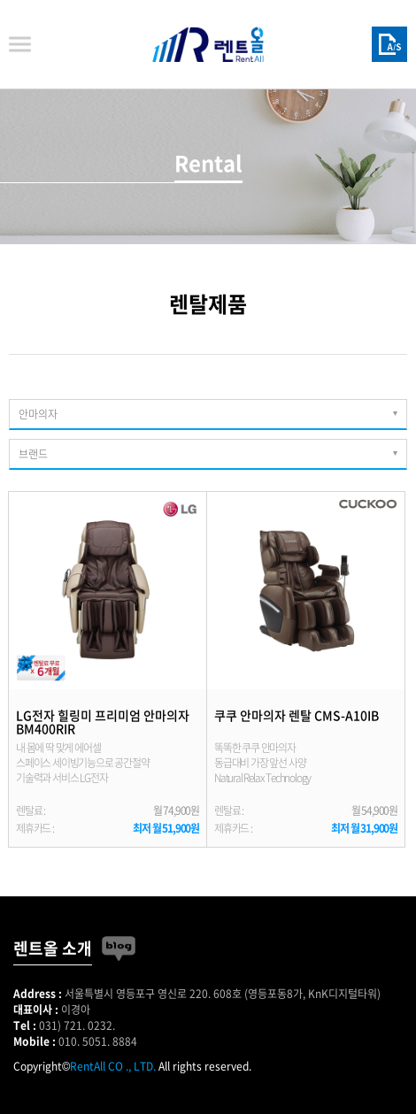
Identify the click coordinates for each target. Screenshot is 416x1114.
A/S (389, 44)
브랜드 (33, 454)
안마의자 (38, 414)
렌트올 (208, 44)
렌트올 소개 (52, 948)
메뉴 (20, 44)
